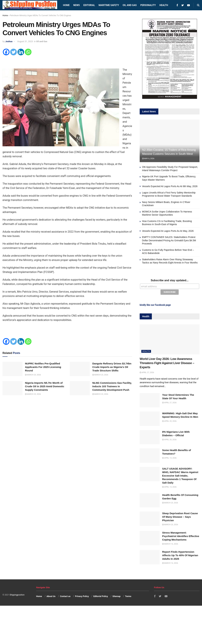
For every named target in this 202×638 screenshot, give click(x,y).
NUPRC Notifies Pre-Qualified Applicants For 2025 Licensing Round (43, 367)
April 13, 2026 (169, 457)
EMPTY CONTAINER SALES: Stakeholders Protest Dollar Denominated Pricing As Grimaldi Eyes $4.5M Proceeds (169, 240)
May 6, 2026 (148, 158)
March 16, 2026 (170, 543)
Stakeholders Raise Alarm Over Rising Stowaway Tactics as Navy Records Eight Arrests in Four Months (170, 262)
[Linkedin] (21, 52)
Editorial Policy (100, 596)
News (76, 5)
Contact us (65, 596)
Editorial (89, 5)
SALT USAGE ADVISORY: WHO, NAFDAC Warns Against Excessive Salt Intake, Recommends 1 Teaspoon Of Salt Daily (180, 475)
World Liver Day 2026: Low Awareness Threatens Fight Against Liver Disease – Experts (167, 362)
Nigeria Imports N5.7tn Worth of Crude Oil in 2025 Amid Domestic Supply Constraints (44, 386)
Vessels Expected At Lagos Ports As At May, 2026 (168, 231)
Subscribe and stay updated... (169, 280)
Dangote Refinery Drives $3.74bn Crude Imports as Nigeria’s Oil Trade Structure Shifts (111, 367)
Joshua (8, 41)
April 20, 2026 (169, 421)
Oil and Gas (130, 5)
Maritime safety (108, 5)
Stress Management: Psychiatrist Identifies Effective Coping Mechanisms (180, 536)
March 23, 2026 (33, 375)
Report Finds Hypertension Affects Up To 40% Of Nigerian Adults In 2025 (180, 555)
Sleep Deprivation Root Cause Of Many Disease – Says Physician (180, 516)
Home (66, 5)
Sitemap (116, 596)
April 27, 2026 (147, 372)
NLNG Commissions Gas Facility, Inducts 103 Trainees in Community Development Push (112, 386)
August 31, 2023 (25, 41)
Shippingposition (17, 594)
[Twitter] (13, 52)
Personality (148, 5)
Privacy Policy (82, 596)
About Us (51, 596)
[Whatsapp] (28, 52)
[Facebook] (6, 52)
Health (163, 5)
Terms (128, 596)
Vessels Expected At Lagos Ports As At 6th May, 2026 (170, 186)
